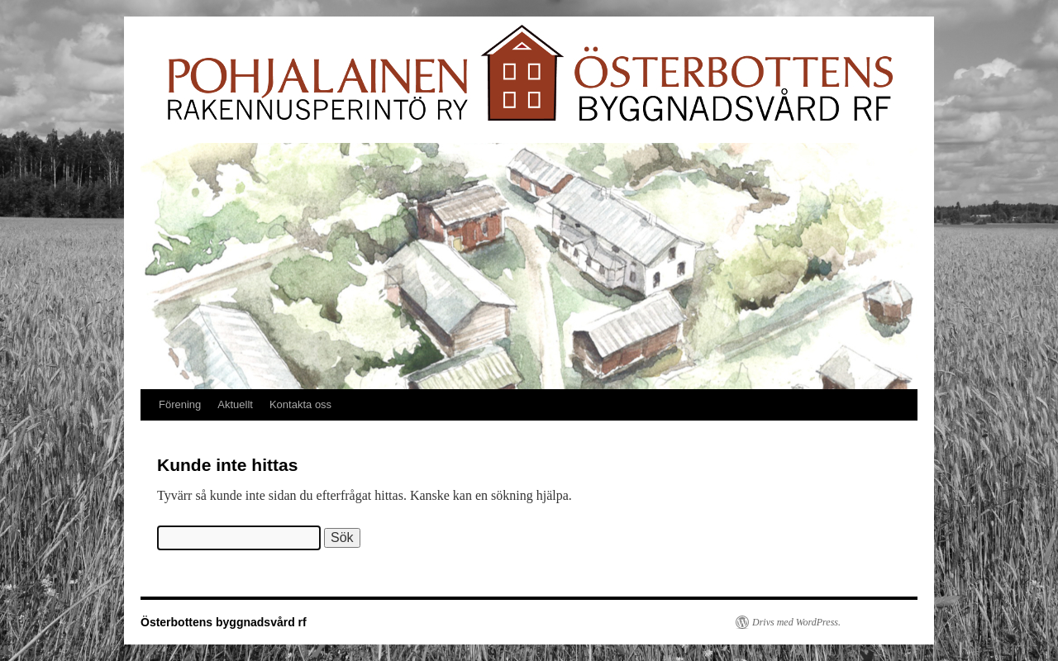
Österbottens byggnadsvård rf (224, 622)
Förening (180, 404)
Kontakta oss (300, 404)
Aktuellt (235, 404)
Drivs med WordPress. (796, 622)
